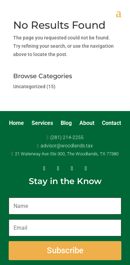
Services (42, 123)
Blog (66, 123)
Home (16, 123)
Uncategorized (29, 86)
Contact (111, 123)
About (86, 123)
